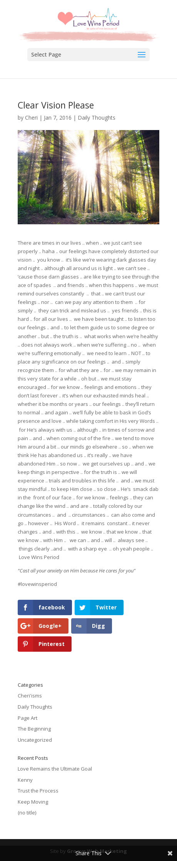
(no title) (27, 812)
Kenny (25, 779)
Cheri (31, 117)
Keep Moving (33, 801)
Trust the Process (38, 790)
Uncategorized (35, 739)
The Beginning (34, 728)
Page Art (27, 717)
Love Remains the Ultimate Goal (55, 768)
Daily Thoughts (96, 117)
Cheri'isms (30, 695)
